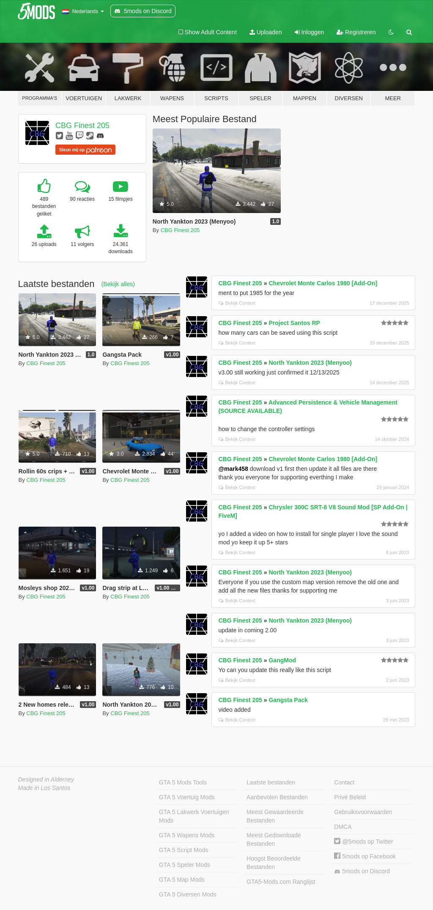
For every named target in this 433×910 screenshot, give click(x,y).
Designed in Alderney (46, 779)
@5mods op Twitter (363, 841)
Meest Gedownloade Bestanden (274, 839)
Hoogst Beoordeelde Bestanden (274, 862)
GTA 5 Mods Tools (183, 782)
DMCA (342, 826)
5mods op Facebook (365, 856)
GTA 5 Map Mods (182, 879)
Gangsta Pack (288, 700)
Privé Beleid (350, 797)
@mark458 (233, 468)
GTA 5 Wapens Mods (187, 835)
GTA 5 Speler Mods (184, 864)
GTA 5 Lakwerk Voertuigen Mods (194, 816)
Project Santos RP (294, 323)
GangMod (282, 660)
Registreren (356, 32)
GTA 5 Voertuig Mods (187, 797)
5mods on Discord (362, 871)
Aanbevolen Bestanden (277, 797)
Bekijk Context (237, 303)
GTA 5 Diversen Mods (187, 894)
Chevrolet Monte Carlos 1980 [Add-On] (323, 283)
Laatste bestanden (271, 782)
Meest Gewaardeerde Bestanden (275, 816)
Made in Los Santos (44, 787)
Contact (344, 782)
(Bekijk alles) (118, 284)
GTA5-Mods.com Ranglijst (281, 881)
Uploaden (265, 32)
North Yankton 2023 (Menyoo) (310, 362)
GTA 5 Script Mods (183, 850)
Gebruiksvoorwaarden (363, 812)
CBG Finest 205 (82, 125)
